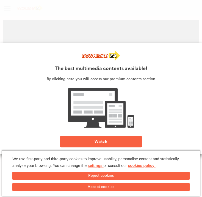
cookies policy (141, 165)
